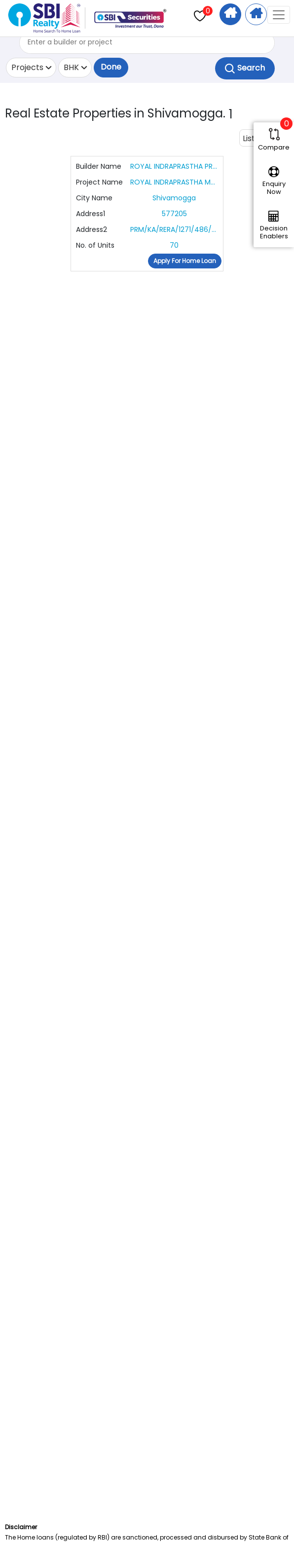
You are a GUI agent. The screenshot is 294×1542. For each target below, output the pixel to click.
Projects (27, 67)
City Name (94, 198)
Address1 (90, 214)
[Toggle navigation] (278, 15)
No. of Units (95, 245)
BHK (71, 67)
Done (111, 67)
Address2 (91, 229)
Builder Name (98, 166)
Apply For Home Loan (256, 14)
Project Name (99, 182)
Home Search (230, 14)
